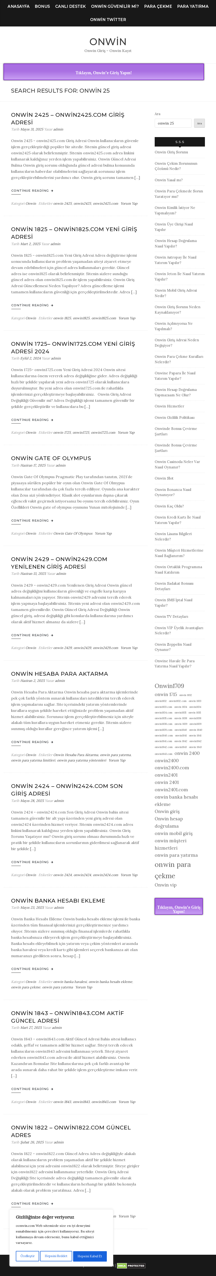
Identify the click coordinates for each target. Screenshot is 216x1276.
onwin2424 (82, 875)
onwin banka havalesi (70, 982)
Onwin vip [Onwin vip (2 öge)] (166, 885)
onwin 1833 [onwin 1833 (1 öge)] (195, 701)
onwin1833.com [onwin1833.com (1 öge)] (163, 707)
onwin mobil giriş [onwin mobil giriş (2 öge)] (174, 833)
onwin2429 (82, 648)
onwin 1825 (62, 318)
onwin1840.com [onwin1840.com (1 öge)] (164, 735)
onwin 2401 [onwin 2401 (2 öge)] (167, 782)
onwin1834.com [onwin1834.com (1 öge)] (163, 712)
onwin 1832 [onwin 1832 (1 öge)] (185, 695)
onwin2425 (82, 203)
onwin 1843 (62, 1102)
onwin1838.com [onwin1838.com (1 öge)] (163, 724)
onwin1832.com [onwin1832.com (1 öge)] (178, 701)
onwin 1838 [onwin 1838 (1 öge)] (180, 718)
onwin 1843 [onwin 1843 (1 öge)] (195, 747)
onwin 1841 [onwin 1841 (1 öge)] (195, 735)
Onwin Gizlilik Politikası (175, 417)
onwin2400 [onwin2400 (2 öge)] (167, 760)
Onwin (108, 42)
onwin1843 (81, 1102)
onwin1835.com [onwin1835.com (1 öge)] (163, 718)
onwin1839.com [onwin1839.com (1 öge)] (163, 729)
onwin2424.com (105, 875)
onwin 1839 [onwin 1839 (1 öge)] (180, 724)
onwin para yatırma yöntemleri (81, 760)
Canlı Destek (70, 6)
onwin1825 (81, 318)
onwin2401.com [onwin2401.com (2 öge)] (171, 789)
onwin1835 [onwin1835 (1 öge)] (180, 712)
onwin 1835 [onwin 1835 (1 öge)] (194, 712)
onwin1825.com (103, 318)
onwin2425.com (105, 203)
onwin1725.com (103, 432)
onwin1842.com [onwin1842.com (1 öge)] (164, 747)
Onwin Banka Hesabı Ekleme (58, 900)
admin (58, 129)
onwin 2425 (62, 203)
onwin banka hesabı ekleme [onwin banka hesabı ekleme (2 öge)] (176, 800)
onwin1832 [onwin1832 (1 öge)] (161, 701)
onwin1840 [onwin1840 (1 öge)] (180, 729)
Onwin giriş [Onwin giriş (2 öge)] (167, 811)
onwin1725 (81, 432)
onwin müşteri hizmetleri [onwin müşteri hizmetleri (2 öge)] (171, 844)
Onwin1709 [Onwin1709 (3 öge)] (169, 686)
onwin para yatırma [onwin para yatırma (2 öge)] (176, 855)
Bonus (42, 6)
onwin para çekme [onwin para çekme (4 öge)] (173, 870)
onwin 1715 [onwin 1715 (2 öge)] (166, 694)
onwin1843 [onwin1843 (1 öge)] (181, 747)
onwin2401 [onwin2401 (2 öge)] (166, 775)
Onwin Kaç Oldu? (169, 506)
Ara (157, 114)
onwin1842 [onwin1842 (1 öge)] (195, 741)
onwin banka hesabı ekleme (110, 982)
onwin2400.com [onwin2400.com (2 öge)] (172, 767)
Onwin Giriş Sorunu (171, 152)
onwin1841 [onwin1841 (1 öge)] (181, 735)
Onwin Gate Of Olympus (51, 458)
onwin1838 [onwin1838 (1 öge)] (195, 718)
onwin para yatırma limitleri (33, 760)
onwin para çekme (25, 987)
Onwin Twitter (108, 19)
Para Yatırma (192, 6)
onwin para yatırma (115, 755)
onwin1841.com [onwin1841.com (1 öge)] (163, 741)
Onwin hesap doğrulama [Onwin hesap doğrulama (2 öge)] (169, 822)
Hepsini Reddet (56, 1256)
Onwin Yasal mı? (169, 180)
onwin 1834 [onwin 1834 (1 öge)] (180, 707)
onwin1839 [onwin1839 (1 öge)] (195, 724)
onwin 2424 (62, 875)
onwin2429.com (105, 648)
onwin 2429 (62, 648)
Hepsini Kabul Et (90, 1256)
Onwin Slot (164, 478)
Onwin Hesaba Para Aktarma (59, 673)
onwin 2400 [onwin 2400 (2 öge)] (187, 753)
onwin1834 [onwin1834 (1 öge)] (195, 707)
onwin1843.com (103, 1102)
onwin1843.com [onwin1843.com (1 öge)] (163, 754)
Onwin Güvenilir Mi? (115, 6)
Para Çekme (158, 6)
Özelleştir (27, 1256)
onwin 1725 (62, 432)
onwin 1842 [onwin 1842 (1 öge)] (180, 741)
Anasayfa (18, 6)
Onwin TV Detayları (171, 616)
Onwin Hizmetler (169, 406)
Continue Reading (32, 190)
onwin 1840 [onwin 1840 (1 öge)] (195, 729)
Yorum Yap (128, 203)
